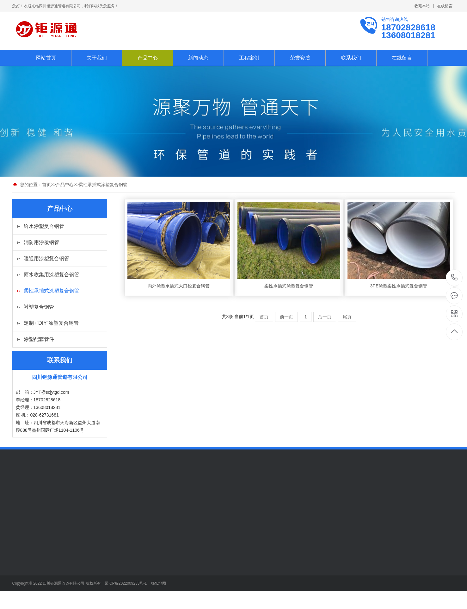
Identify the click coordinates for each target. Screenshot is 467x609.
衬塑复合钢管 (39, 307)
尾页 (347, 316)
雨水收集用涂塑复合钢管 (51, 274)
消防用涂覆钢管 (41, 242)
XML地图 (158, 583)
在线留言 (444, 6)
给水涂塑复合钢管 (44, 226)
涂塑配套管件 (39, 339)
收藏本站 (422, 6)
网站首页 (46, 57)
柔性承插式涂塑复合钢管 (103, 184)
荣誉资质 (300, 57)
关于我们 (97, 57)
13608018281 (454, 277)
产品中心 (148, 57)
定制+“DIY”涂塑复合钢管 (51, 323)
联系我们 (351, 57)
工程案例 (249, 57)
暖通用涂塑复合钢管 (46, 258)
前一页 (286, 316)
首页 (46, 184)
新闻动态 (198, 57)
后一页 (324, 316)
